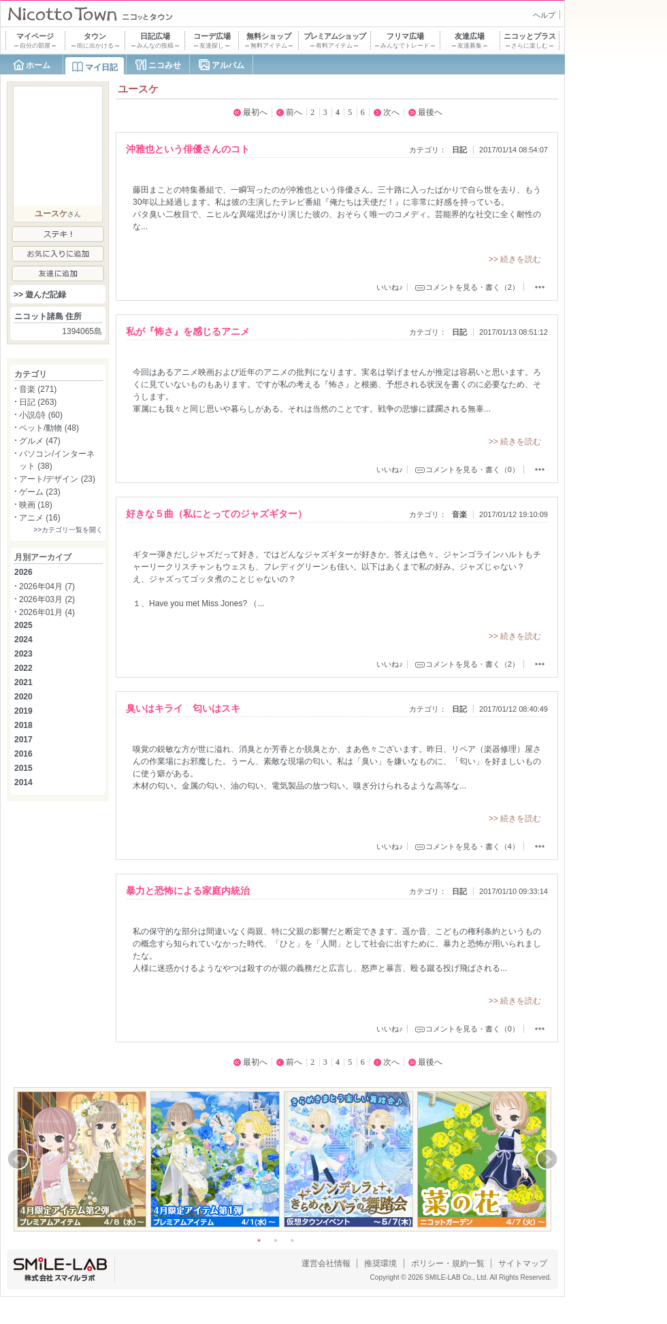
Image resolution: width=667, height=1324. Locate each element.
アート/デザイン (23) (57, 479)
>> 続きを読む (515, 259)
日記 (459, 150)
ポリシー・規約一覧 (448, 1263)
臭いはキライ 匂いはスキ (183, 708)
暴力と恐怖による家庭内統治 (188, 890)
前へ (294, 112)
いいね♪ (389, 287)
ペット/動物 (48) (49, 428)
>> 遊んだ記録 (40, 294)
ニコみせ (164, 65)
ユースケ (51, 213)
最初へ (255, 112)
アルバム (228, 65)
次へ (391, 112)
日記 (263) (37, 402)
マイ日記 (101, 67)
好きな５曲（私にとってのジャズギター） (216, 513)
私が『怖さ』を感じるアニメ (188, 331)
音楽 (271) (37, 389)
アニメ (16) (40, 518)
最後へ (430, 112)
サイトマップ (522, 1263)
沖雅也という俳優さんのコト (188, 149)
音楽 (459, 514)
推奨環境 (380, 1263)
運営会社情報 (326, 1263)
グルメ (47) (40, 441)
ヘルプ (544, 15)
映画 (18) (35, 505)
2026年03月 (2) (47, 599)
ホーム (38, 65)
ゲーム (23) (40, 492)
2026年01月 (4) (47, 612)
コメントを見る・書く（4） (472, 846)
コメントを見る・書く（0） (472, 469)
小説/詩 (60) (41, 415)
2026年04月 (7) (47, 586)
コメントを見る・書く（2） (472, 287)
